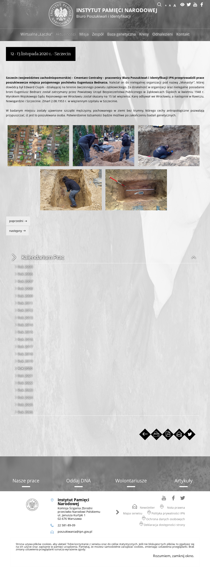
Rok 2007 (25, 281)
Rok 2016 (25, 339)
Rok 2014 (25, 324)
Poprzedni (15, 219)
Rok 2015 (25, 332)
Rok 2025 (25, 404)
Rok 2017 (25, 346)
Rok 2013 (25, 317)
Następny (14, 229)
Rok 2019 (25, 361)
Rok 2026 (25, 412)
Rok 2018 (25, 353)
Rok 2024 (25, 397)
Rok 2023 (25, 390)
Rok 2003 (25, 266)
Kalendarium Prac (42, 257)
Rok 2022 (25, 382)
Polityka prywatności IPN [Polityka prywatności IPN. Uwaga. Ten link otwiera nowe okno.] (168, 513)
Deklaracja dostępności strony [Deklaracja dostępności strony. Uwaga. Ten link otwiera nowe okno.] (164, 525)
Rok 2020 (25, 368)
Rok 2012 (25, 310)
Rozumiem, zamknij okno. (173, 555)
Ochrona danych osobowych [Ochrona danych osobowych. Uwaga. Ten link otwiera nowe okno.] (165, 519)
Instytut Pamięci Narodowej (118, 13)
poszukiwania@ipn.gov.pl (75, 532)
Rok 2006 (25, 273)
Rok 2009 (25, 295)
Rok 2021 (25, 375)
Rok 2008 (25, 288)
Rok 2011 (25, 303)
